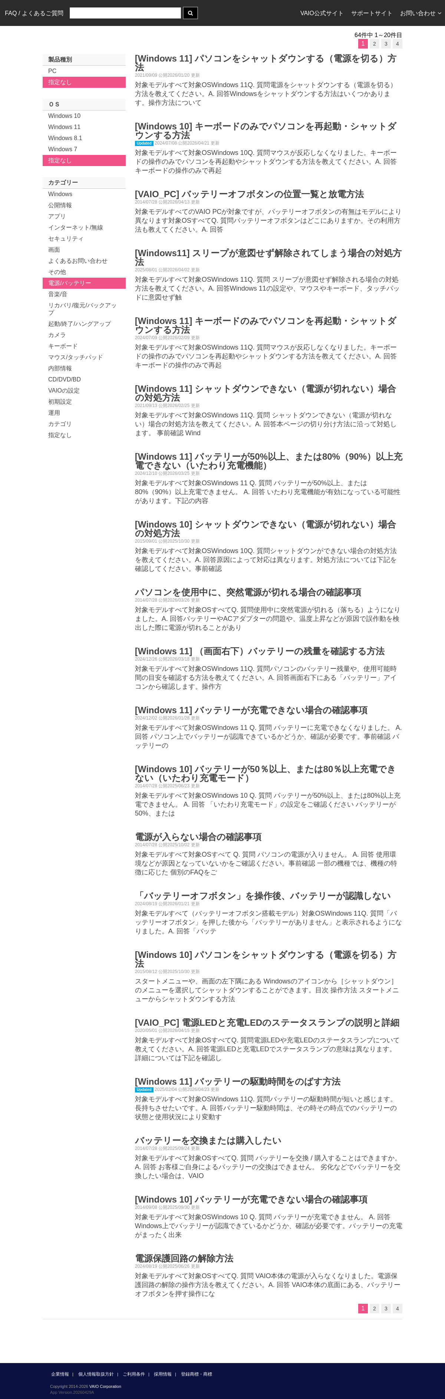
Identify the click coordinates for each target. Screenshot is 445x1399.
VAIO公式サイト (322, 13)
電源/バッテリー (69, 283)
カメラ (57, 335)
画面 (54, 250)
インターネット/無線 (75, 227)
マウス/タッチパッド (75, 357)
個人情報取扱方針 (96, 1374)
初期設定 (60, 401)
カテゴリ (60, 424)
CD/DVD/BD (64, 379)
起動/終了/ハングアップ (79, 324)
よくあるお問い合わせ (78, 261)
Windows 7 (62, 149)
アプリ (57, 216)
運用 (54, 413)
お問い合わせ (420, 13)
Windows (60, 194)
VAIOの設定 (64, 390)
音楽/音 (57, 294)
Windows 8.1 (65, 138)
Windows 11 (64, 127)
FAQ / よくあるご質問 (34, 13)
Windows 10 (64, 116)
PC (52, 71)
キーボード (63, 346)
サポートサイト (372, 13)
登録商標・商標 (196, 1374)
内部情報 (60, 368)
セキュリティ (66, 238)
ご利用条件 (134, 1374)
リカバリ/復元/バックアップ (82, 309)
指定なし (60, 82)
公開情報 (60, 205)
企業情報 (60, 1374)
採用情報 (163, 1374)
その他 (57, 272)
